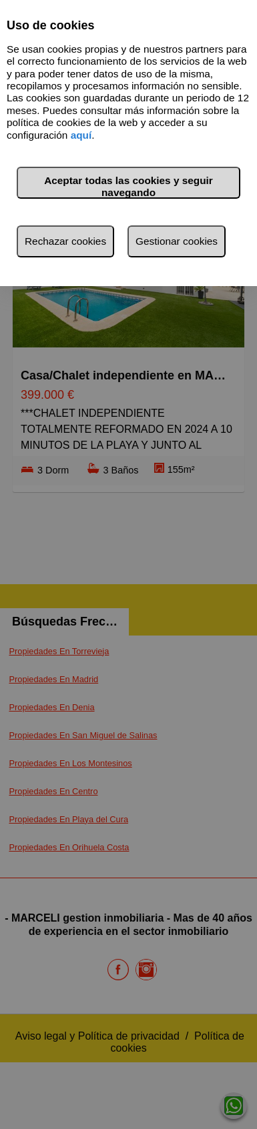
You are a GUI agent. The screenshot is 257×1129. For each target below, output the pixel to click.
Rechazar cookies (65, 241)
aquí (81, 135)
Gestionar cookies (177, 241)
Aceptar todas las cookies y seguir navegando (128, 186)
